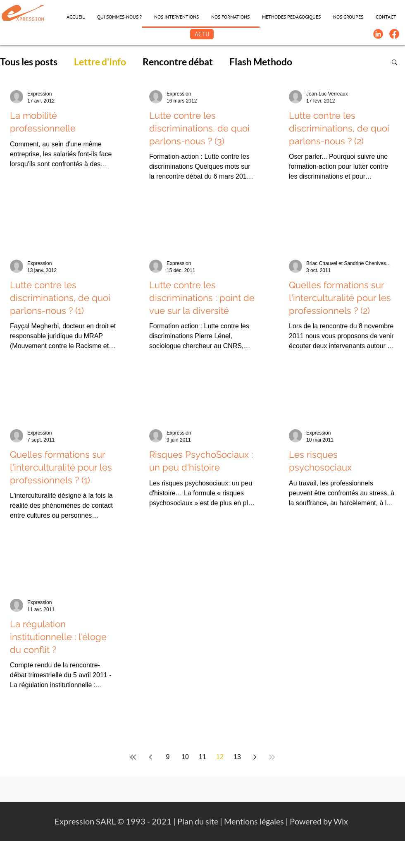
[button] (394, 62)
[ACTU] (202, 34)
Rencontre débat (178, 61)
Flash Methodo (260, 61)
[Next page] (254, 757)
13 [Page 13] (237, 756)
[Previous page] (150, 757)
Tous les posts (28, 61)
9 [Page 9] (168, 756)
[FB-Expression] (394, 34)
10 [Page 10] (185, 756)
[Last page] (271, 757)
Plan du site (197, 821)
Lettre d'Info (100, 61)
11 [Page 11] (202, 756)
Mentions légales (254, 821)
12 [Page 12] (220, 756)
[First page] (133, 757)
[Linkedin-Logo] (378, 34)
